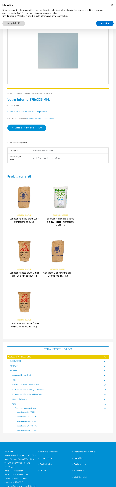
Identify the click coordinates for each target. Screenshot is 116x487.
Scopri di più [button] (13, 23)
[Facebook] (19, 449)
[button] (112, 4)
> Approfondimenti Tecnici (83, 400)
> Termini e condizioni (48, 400)
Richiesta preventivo (27, 128)
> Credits (42, 419)
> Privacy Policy (45, 407)
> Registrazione (79, 413)
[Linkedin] (20, 454)
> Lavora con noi (79, 426)
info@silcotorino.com (14, 420)
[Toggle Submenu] (105, 306)
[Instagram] (27, 454)
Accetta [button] (105, 23)
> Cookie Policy (45, 413)
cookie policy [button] (51, 13)
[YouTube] (26, 449)
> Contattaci (77, 407)
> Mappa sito (78, 419)
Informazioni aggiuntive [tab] (17, 143)
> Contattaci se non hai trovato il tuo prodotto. (27, 112)
